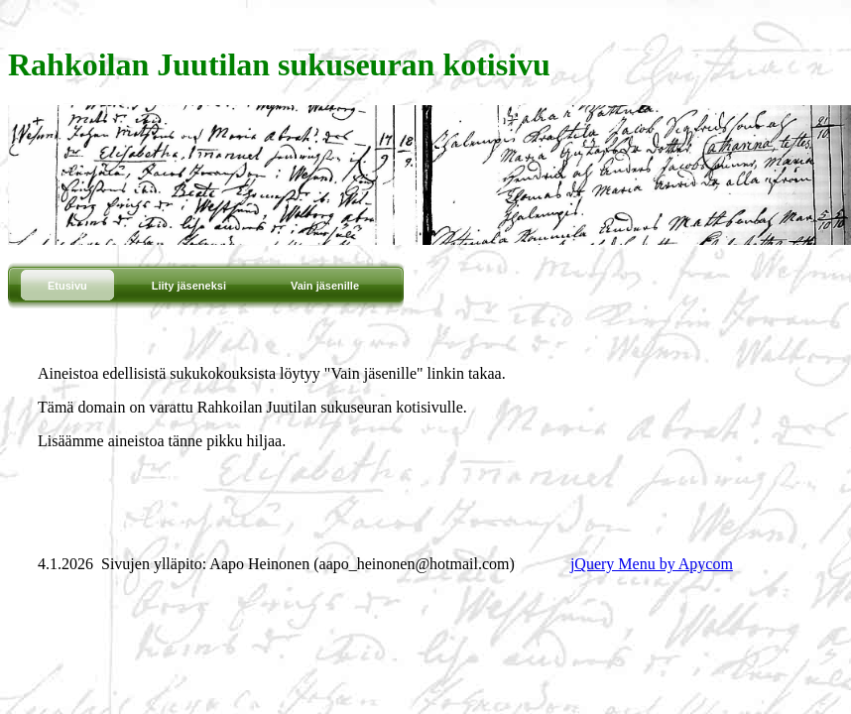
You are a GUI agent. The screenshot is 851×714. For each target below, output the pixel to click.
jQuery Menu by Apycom (651, 563)
